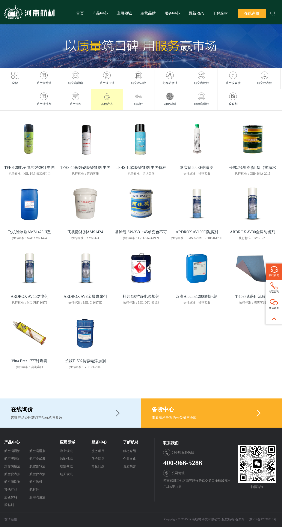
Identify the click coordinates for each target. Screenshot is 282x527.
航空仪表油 (37, 474)
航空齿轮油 (37, 466)
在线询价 (251, 13)
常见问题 (98, 466)
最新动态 (196, 13)
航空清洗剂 (12, 482)
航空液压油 (12, 458)
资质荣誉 (129, 466)
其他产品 (10, 489)
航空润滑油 (12, 451)
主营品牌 (148, 13)
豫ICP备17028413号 (263, 519)
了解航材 (220, 13)
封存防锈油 (12, 466)
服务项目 (98, 451)
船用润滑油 (37, 497)
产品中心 (100, 13)
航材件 (34, 489)
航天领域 (66, 474)
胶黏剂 (9, 505)
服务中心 (172, 13)
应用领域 (124, 13)
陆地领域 (66, 458)
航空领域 (66, 466)
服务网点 (98, 458)
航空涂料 (35, 482)
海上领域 (66, 451)
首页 (80, 13)
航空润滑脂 (37, 451)
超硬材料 (10, 497)
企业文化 (129, 458)
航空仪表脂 (12, 474)
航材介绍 (129, 451)
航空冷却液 (37, 458)
